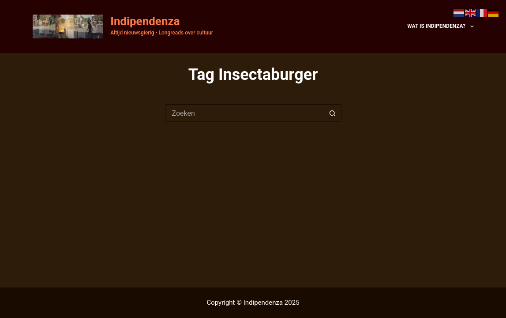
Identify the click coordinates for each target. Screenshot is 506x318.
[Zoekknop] (332, 113)
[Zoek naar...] (244, 113)
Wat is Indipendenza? (440, 26)
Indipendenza (145, 21)
